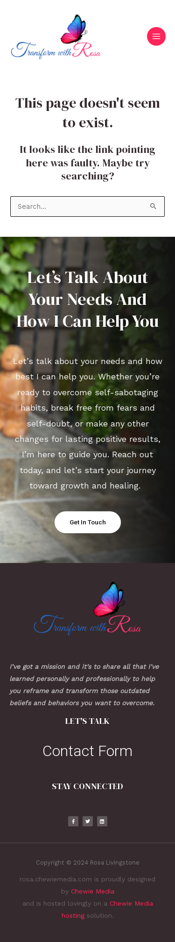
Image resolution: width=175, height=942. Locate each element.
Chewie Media (92, 891)
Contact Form (87, 751)
